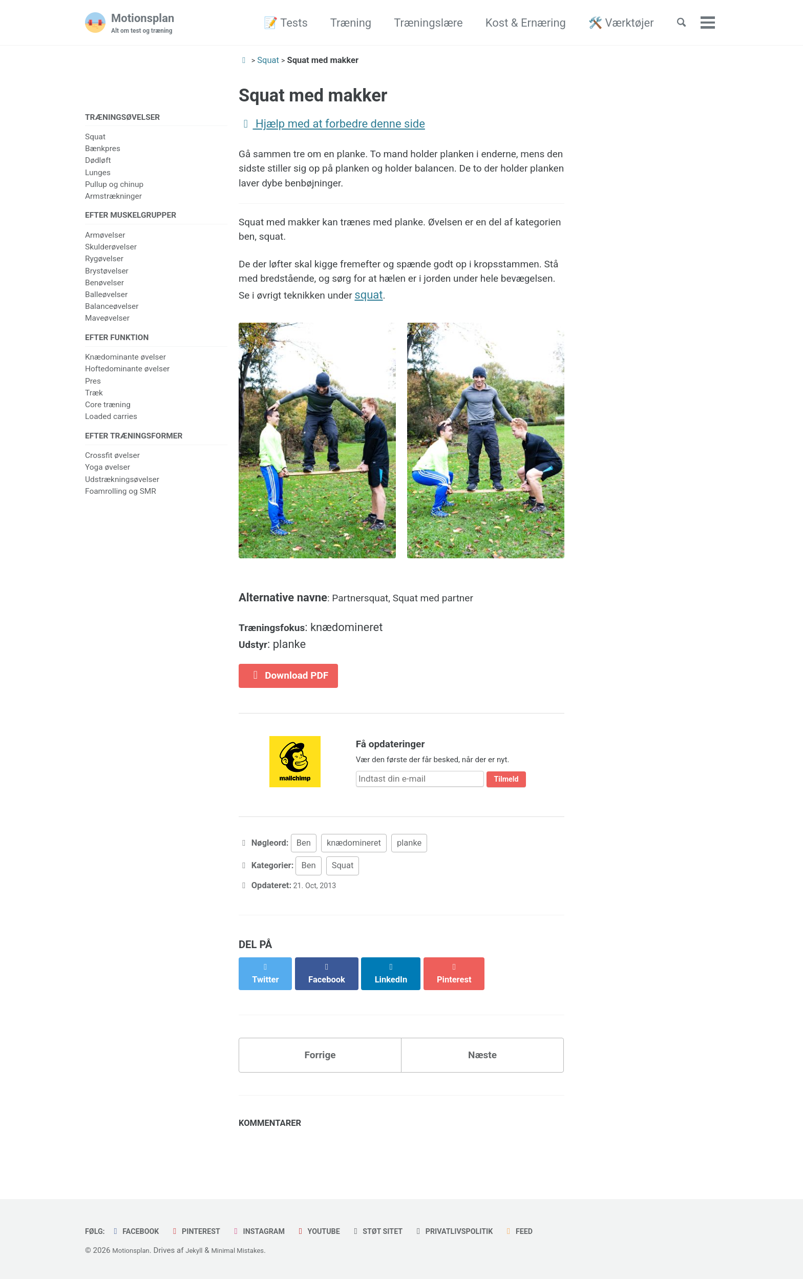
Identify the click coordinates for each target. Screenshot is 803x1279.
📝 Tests (275, 22)
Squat (95, 138)
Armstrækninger (113, 197)
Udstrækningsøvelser (122, 487)
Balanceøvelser (112, 310)
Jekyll (202, 1250)
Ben (304, 876)
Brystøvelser (107, 274)
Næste (482, 1084)
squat (542, 314)
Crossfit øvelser (112, 464)
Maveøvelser (107, 322)
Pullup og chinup (114, 186)
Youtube (343, 1231)
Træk (94, 399)
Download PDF (295, 706)
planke (409, 876)
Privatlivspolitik (493, 1231)
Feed (564, 1231)
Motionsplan (146, 23)
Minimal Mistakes (250, 1250)
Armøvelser (105, 238)
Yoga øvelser (107, 475)
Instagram (276, 1231)
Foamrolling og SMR (120, 499)
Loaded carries (111, 422)
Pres (93, 387)
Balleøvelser (106, 298)
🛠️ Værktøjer (611, 22)
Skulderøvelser (111, 251)
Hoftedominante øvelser (127, 375)
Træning (340, 22)
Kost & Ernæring (515, 22)
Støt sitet (407, 1231)
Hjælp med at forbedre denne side (332, 123)
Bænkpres (102, 150)
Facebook (140, 1231)
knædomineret (354, 876)
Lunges (98, 174)
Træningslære (418, 22)
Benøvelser (104, 286)
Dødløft (98, 161)
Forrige (320, 1084)
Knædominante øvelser (125, 363)
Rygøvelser (104, 262)
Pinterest (207, 1231)
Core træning (108, 410)
